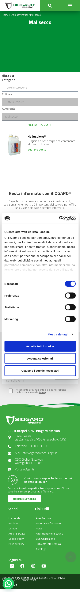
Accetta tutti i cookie (40, 346)
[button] (50, 6)
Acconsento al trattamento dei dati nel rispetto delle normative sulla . (39, 391)
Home (5, 14)
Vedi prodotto (37, 149)
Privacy (42, 392)
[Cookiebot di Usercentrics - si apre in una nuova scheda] (59, 218)
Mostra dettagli (58, 334)
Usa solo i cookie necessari (40, 370)
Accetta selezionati (40, 358)
